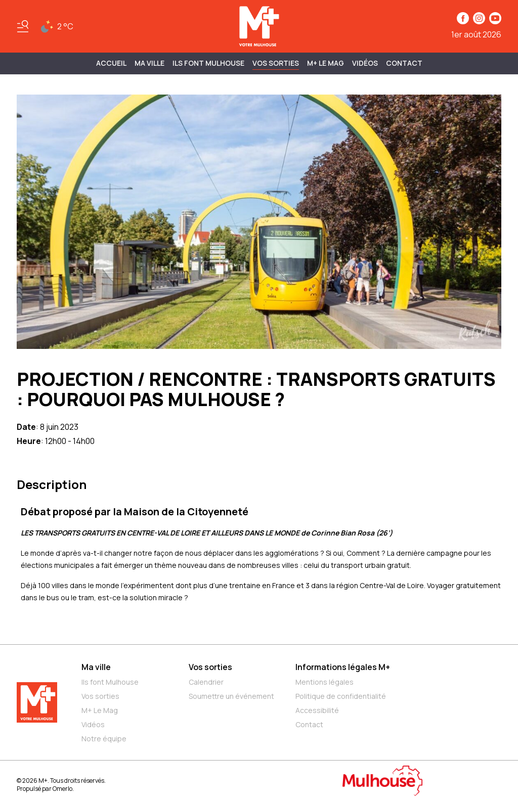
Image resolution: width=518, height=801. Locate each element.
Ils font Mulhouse (110, 682)
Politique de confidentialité (340, 696)
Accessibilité (317, 710)
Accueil (111, 63)
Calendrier (206, 682)
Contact (404, 63)
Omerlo (62, 788)
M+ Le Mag (325, 63)
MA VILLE (149, 63)
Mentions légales (324, 682)
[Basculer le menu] (23, 26)
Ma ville (96, 667)
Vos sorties (275, 63)
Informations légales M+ (342, 667)
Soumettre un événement (231, 696)
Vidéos (365, 63)
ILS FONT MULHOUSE (208, 63)
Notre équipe (103, 738)
